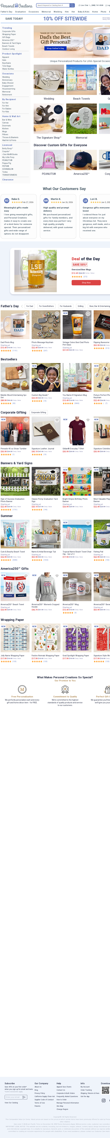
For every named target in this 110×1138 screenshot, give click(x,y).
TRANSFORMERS (9, 175)
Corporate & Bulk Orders (66, 1093)
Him (67, 12)
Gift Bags (6, 37)
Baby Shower (8, 83)
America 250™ (8, 40)
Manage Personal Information (68, 1103)
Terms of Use (40, 1103)
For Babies (6, 109)
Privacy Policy (40, 1093)
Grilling (80, 306)
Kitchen (5, 129)
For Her (5, 103)
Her (73, 12)
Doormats (6, 126)
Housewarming (8, 89)
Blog (36, 1090)
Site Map (60, 1106)
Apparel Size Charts (64, 1087)
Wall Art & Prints (9, 140)
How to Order (62, 1100)
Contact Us (61, 1090)
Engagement (7, 86)
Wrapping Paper (9, 34)
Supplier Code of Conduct (44, 1100)
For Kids (5, 112)
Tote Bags (6, 66)
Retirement (7, 95)
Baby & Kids (83, 12)
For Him (5, 106)
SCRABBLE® (7, 169)
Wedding (58, 12)
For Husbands (66, 306)
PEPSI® (5, 166)
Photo (103, 12)
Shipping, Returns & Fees (90, 1093)
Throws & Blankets (10, 137)
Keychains (6, 63)
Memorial (46, 12)
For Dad (29, 306)
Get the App (85, 1096)
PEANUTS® (7, 160)
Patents (37, 1106)
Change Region (62, 1109)
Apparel (5, 57)
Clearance (7, 179)
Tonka (5, 172)
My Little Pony (8, 157)
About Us (38, 1087)
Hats (4, 60)
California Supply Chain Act (45, 1096)
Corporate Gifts (8, 31)
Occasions (34, 12)
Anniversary (7, 80)
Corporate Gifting (38, 412)
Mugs (4, 131)
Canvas (5, 123)
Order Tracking (86, 1090)
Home (95, 12)
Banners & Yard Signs (11, 43)
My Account (85, 1087)
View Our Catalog (11, 1103)
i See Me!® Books (10, 154)
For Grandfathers (46, 306)
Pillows (5, 134)
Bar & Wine (7, 120)
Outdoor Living (8, 49)
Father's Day (6, 12)
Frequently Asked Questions (67, 1096)
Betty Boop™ (7, 148)
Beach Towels (8, 46)
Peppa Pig (6, 163)
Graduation (20, 12)
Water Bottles (8, 69)
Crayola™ (6, 151)
